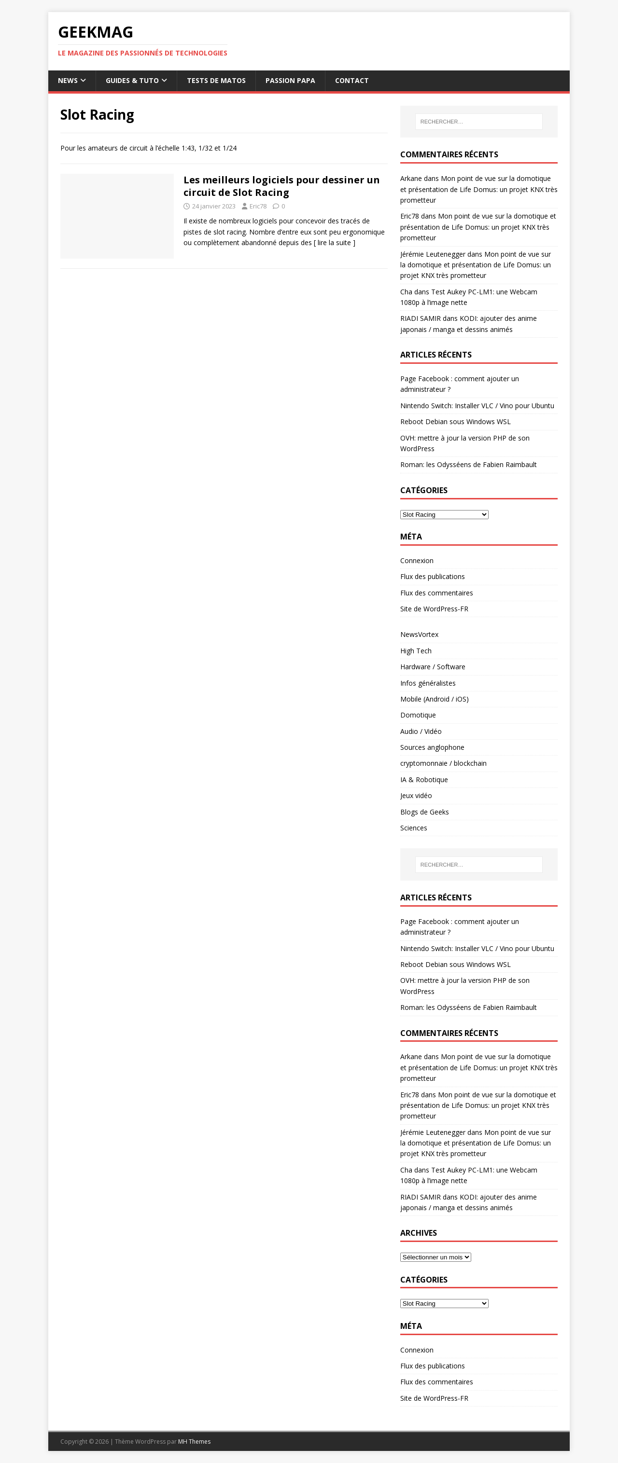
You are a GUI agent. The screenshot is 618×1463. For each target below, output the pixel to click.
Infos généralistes (428, 683)
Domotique (418, 714)
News (68, 80)
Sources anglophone (432, 747)
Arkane (411, 178)
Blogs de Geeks (424, 811)
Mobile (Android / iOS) (434, 699)
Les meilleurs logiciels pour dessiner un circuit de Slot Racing (281, 186)
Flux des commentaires (436, 592)
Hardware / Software (432, 666)
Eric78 (258, 206)
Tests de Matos (216, 80)
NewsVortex (419, 634)
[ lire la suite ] (334, 242)
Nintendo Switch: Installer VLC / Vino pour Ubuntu (477, 405)
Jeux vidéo (416, 795)
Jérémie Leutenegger (432, 254)
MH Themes (194, 1441)
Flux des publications (432, 576)
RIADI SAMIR (420, 318)
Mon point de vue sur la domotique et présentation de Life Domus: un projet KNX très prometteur (479, 189)
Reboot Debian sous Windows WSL (455, 421)
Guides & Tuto (132, 80)
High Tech (416, 650)
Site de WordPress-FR (434, 608)
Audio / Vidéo (421, 731)
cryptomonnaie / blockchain (443, 763)
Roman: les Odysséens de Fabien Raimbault (468, 464)
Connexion (417, 560)
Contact (352, 80)
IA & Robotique (424, 779)
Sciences (413, 827)
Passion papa (290, 80)
